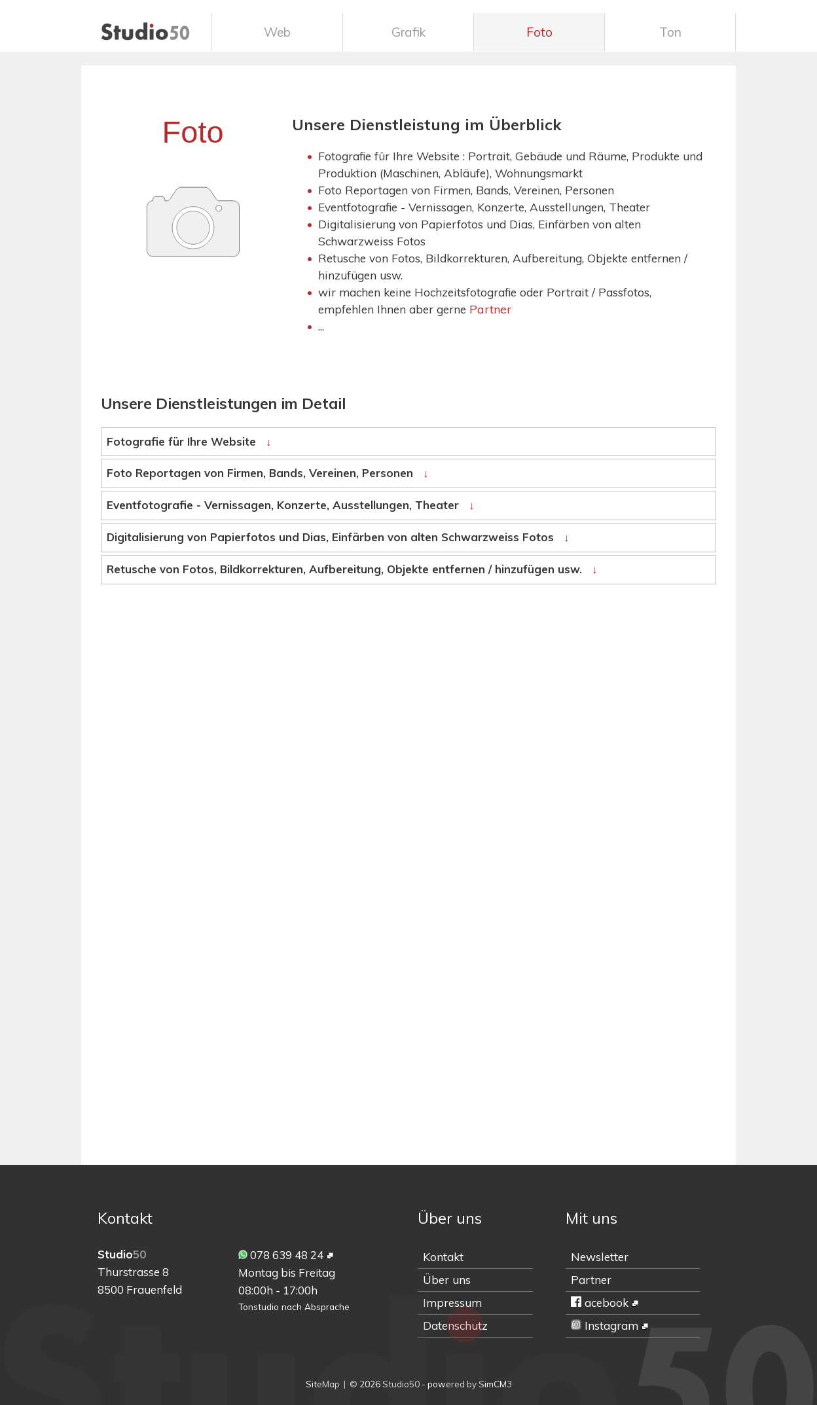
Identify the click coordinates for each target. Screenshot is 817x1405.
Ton (670, 32)
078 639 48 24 (280, 1255)
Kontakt (443, 1257)
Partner (490, 309)
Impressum (452, 1302)
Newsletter (599, 1257)
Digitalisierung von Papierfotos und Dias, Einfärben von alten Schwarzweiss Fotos (338, 537)
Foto (539, 32)
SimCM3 (495, 1383)
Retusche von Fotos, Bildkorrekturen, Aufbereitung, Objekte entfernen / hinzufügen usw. (352, 569)
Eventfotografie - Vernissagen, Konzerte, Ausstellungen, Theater (290, 505)
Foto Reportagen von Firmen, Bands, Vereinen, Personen (267, 473)
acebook (599, 1302)
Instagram (604, 1325)
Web (277, 32)
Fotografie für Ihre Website (189, 441)
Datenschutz (455, 1325)
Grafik (408, 32)
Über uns (447, 1280)
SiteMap (323, 1383)
